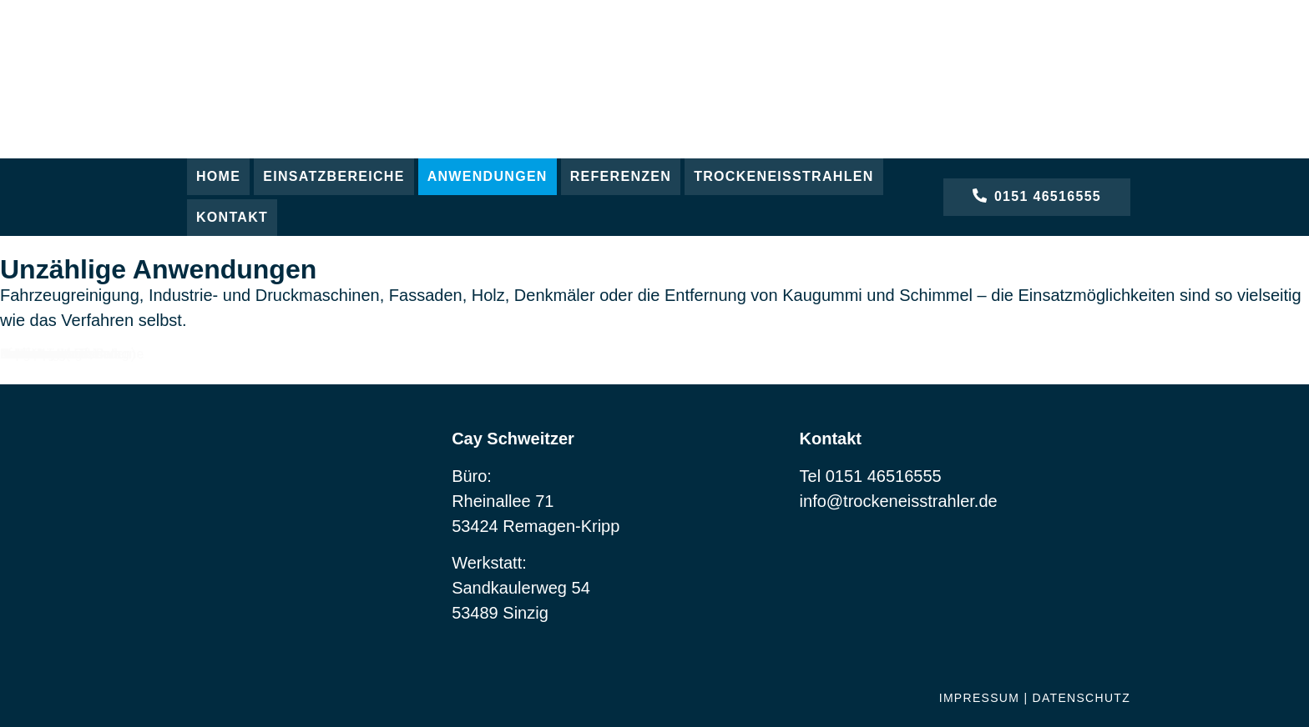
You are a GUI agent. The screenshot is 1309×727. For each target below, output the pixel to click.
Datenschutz (1081, 697)
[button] (333, 176)
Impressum (979, 697)
